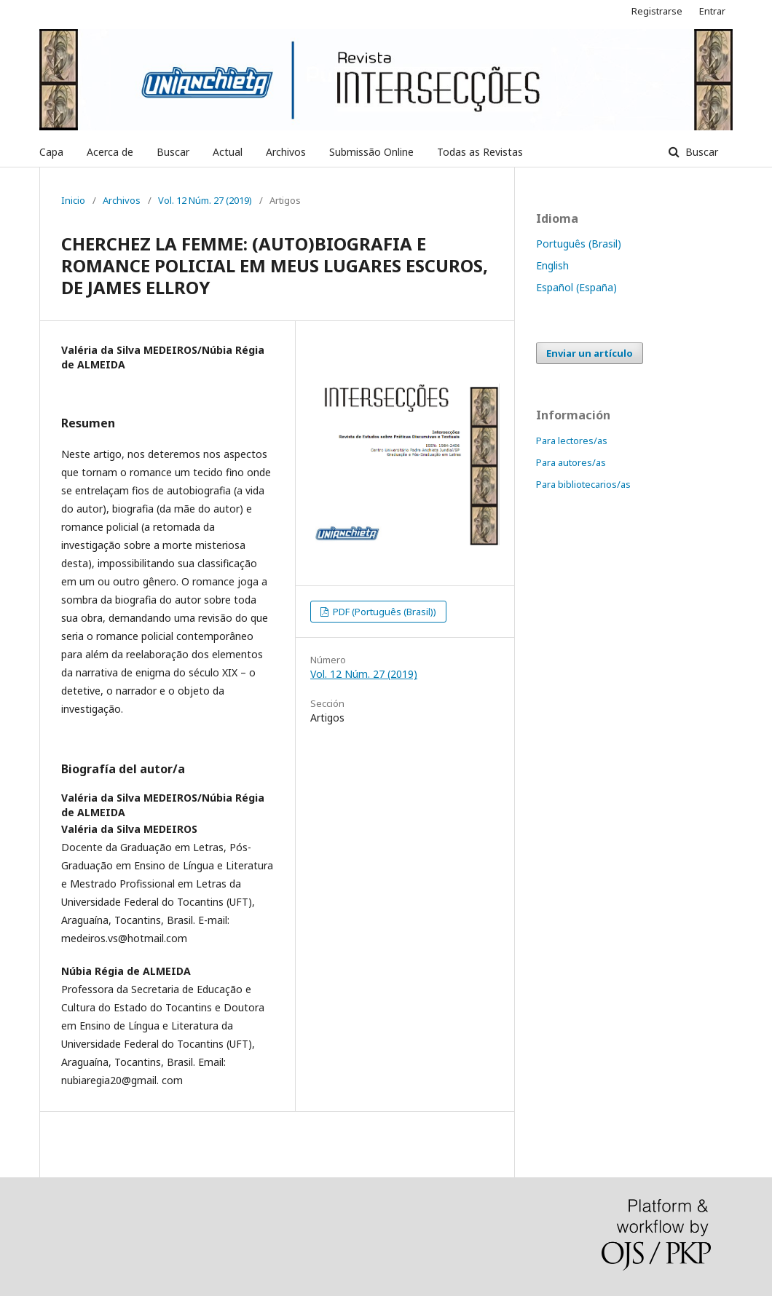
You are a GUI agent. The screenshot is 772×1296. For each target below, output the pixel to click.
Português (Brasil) (578, 243)
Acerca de (110, 152)
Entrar (712, 10)
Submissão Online (371, 152)
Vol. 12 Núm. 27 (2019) (205, 200)
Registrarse (656, 10)
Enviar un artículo (589, 353)
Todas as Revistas (480, 152)
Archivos (286, 152)
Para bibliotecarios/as (583, 484)
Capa (51, 152)
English (552, 265)
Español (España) (576, 287)
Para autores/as (571, 462)
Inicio (73, 200)
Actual (228, 152)
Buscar (173, 152)
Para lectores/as (571, 440)
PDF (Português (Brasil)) (383, 611)
